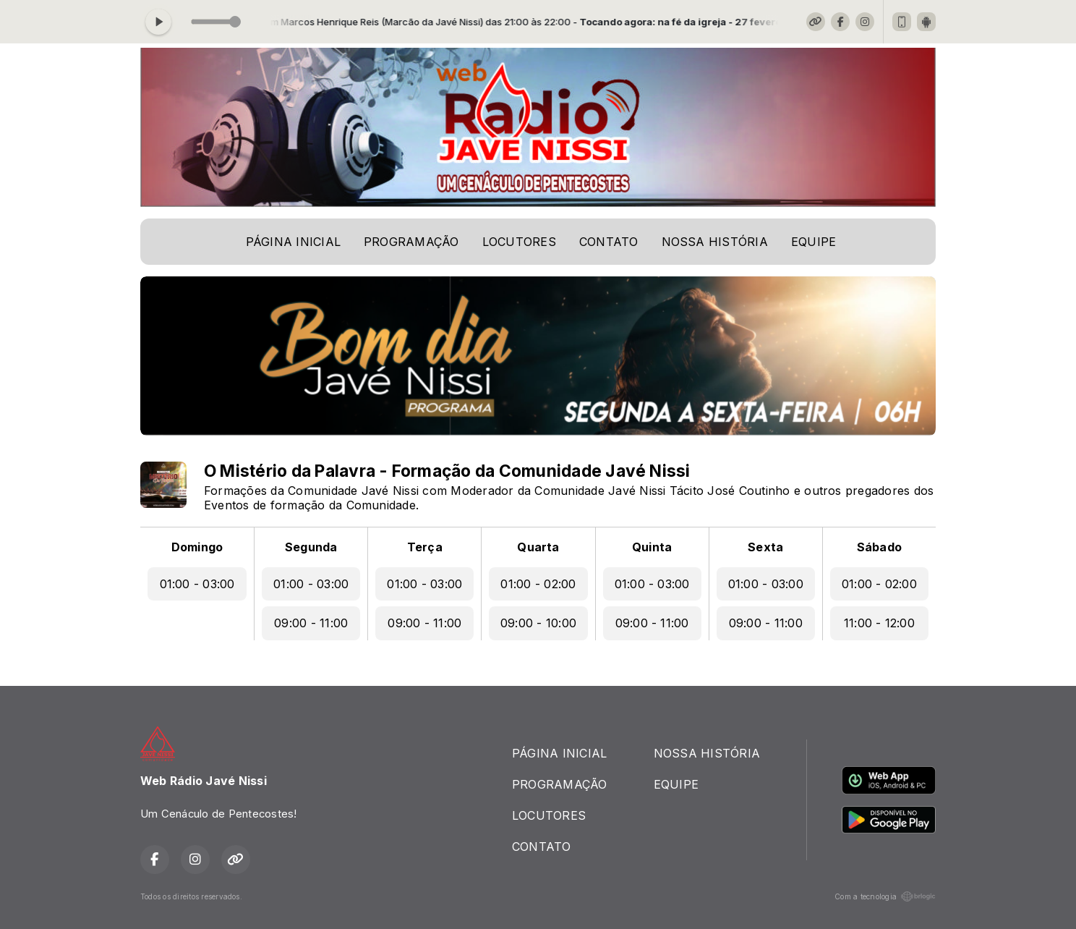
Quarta (538, 547)
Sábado (879, 547)
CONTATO (609, 241)
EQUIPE (813, 241)
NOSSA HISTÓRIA (715, 241)
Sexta (765, 547)
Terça (425, 547)
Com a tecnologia (885, 896)
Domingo (197, 547)
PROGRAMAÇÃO (411, 241)
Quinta (652, 547)
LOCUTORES (519, 241)
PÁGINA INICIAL (293, 241)
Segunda (311, 547)
